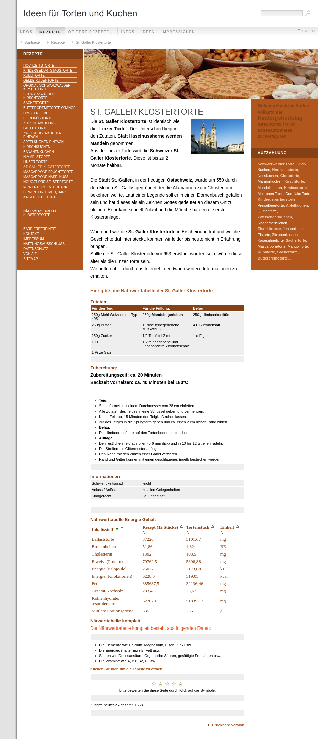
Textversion (307, 31)
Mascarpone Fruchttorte (48, 172)
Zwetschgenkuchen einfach (42, 135)
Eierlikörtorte (38, 118)
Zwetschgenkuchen (275, 217)
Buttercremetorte (273, 258)
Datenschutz (35, 249)
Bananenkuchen (38, 152)
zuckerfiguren (272, 136)
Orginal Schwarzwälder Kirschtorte (46, 87)
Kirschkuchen (36, 147)
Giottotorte (35, 128)
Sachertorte (36, 103)
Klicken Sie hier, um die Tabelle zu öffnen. (126, 669)
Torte (288, 124)
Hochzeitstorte (38, 65)
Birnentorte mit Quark (45, 192)
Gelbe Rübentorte (41, 80)
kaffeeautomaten (275, 130)
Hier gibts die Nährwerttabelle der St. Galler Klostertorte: (152, 290)
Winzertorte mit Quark (45, 187)
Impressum (33, 239)
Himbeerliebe (35, 113)
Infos (128, 32)
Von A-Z (30, 254)
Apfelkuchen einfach (43, 142)
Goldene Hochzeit (276, 105)
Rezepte (50, 32)
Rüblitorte (34, 75)
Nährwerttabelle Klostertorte (40, 213)
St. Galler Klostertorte (93, 42)
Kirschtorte (269, 124)
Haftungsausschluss (44, 244)
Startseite (32, 42)
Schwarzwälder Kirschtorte (39, 96)
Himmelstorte (36, 157)
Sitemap (30, 259)
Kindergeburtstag (280, 118)
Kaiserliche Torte (40, 197)
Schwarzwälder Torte (276, 164)
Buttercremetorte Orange (49, 108)
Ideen (148, 32)
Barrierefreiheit (39, 229)
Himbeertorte (295, 188)
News (26, 32)
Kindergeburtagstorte (276, 199)
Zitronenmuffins (39, 123)
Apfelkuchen (297, 205)
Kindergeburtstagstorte (47, 70)
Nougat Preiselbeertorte (48, 182)
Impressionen (178, 32)
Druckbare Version (228, 725)
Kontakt (31, 234)
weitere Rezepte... (91, 32)
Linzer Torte (35, 162)
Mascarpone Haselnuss (45, 177)
